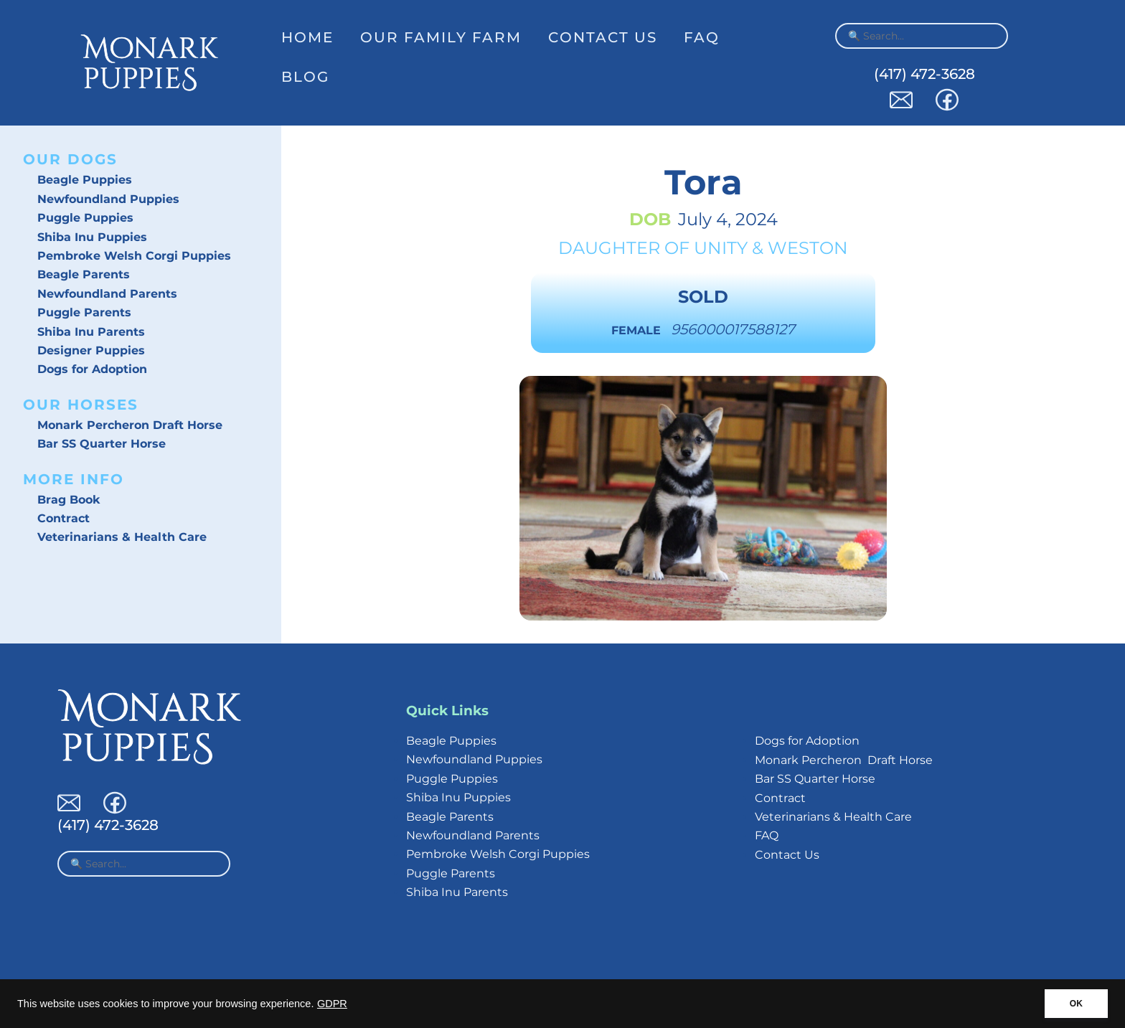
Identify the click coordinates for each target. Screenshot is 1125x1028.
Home (307, 37)
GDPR (332, 1003)
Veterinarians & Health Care (122, 537)
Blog (305, 76)
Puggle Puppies (85, 218)
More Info (73, 479)
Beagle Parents (83, 274)
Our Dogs (70, 159)
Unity (721, 247)
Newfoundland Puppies (108, 199)
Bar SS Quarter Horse (101, 444)
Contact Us (602, 37)
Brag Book (68, 499)
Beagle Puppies (84, 180)
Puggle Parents (84, 312)
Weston (808, 247)
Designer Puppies (91, 350)
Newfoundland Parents (107, 294)
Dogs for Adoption (92, 369)
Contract (63, 518)
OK (1076, 1004)
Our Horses (80, 404)
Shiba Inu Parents (91, 332)
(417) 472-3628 (924, 73)
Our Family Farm (441, 37)
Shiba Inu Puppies (92, 237)
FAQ (702, 37)
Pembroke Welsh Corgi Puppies (134, 256)
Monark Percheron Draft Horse (129, 425)
